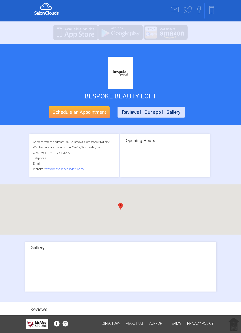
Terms (175, 323)
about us (134, 323)
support (156, 323)
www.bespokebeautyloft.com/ (64, 169)
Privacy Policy (200, 323)
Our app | (154, 112)
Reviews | (131, 112)
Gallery (173, 112)
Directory (111, 323)
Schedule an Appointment (79, 112)
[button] (120, 206)
